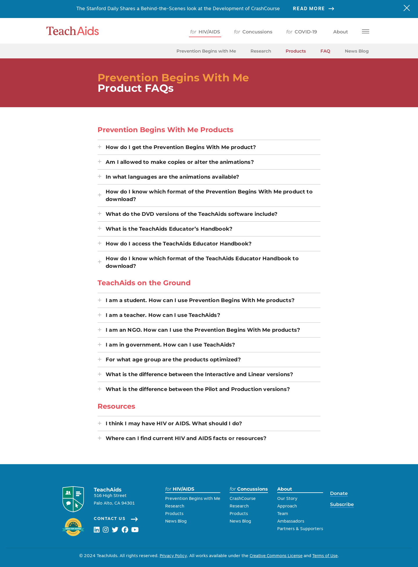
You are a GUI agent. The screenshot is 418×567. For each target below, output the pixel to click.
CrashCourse (245, 499)
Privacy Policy (171, 556)
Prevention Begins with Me (206, 51)
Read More (317, 9)
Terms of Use (327, 556)
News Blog (357, 51)
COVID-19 (301, 32)
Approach (289, 506)
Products (296, 51)
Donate (341, 493)
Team (284, 514)
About (339, 32)
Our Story (289, 499)
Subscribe (344, 504)
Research (261, 51)
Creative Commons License (276, 556)
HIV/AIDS (205, 32)
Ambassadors (292, 521)
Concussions (253, 32)
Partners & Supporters (302, 529)
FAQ (325, 51)
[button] (209, 147)
